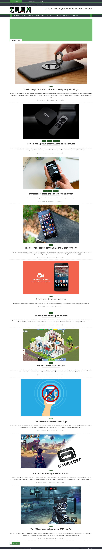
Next (17, 544)
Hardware (30, 16)
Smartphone (50, 16)
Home (24, 4)
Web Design (66, 16)
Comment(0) (61, 100)
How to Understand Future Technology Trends (35, 1)
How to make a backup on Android (51, 316)
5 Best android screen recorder (51, 299)
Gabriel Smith (51, 100)
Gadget (23, 16)
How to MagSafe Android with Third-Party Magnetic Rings (51, 89)
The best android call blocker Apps (51, 422)
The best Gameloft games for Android (51, 474)
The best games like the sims (51, 366)
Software (58, 16)
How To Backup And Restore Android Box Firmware (51, 144)
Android (51, 86)
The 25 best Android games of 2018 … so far (51, 529)
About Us (29, 4)
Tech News (49, 141)
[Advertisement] (50, 29)
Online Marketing (40, 16)
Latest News (75, 16)
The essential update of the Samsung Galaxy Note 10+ (51, 248)
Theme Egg (28, 548)
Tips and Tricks (56, 141)
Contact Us (35, 4)
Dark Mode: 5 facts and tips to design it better (51, 194)
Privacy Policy (42, 4)
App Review (16, 16)
